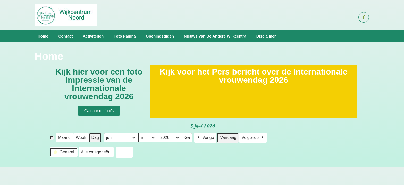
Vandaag (228, 137)
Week (81, 137)
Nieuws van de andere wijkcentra (215, 36)
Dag (95, 137)
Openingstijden (160, 36)
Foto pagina (125, 36)
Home (43, 36)
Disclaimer (266, 36)
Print (124, 152)
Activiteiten (93, 36)
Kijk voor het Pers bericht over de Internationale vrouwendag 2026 (253, 76)
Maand (64, 137)
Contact (65, 36)
